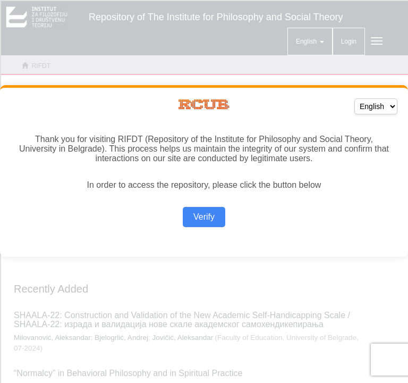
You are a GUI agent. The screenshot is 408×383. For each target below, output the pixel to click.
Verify (204, 216)
